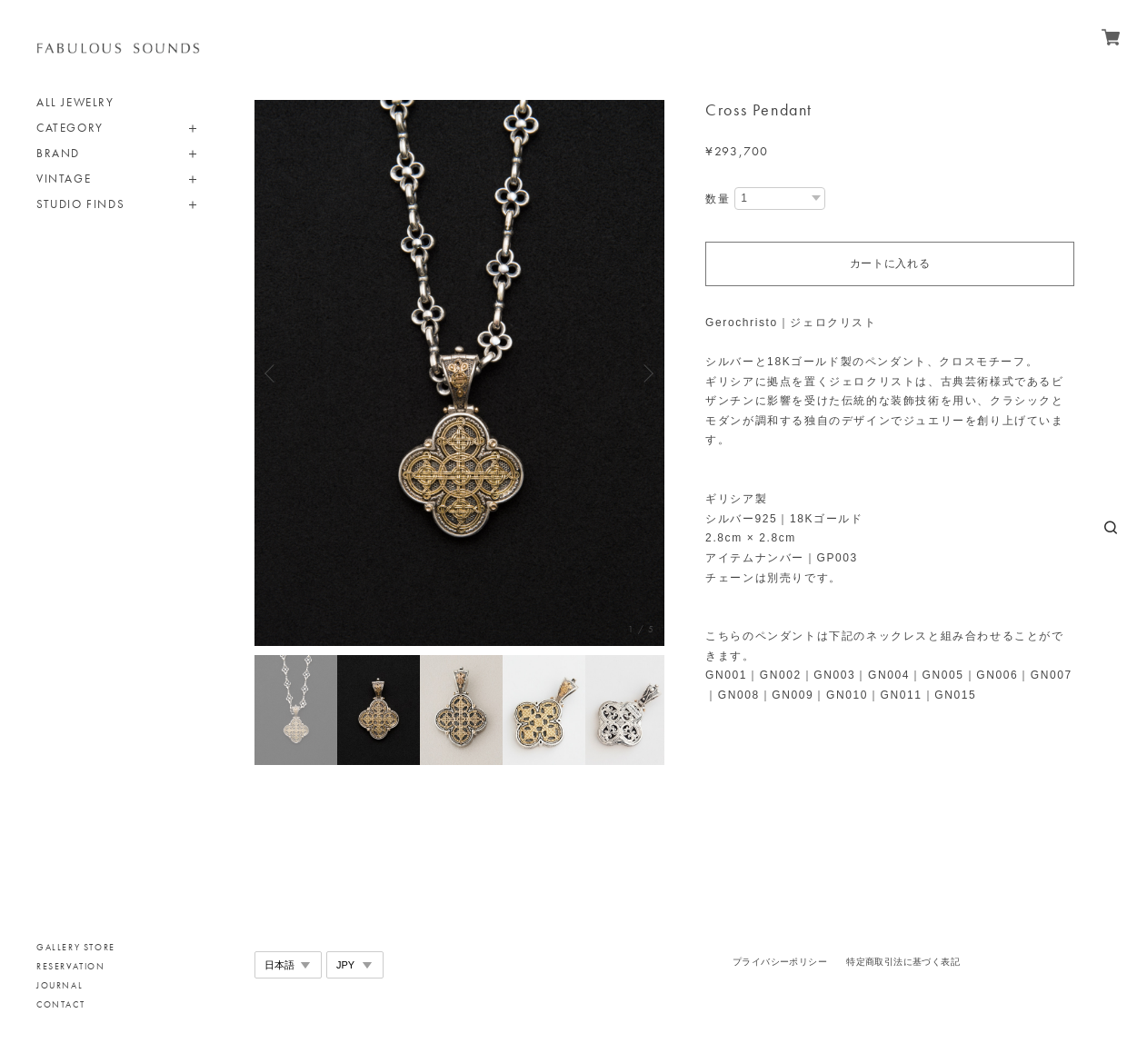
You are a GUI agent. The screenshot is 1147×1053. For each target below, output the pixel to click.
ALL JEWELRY (75, 102)
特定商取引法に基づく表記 (903, 962)
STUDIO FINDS (80, 204)
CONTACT (60, 1004)
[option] (459, 373)
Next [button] (646, 373)
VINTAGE (63, 178)
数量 (717, 199)
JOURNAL (59, 985)
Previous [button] (272, 373)
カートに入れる (890, 263)
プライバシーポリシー (780, 962)
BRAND (58, 153)
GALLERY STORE (75, 947)
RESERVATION (70, 966)
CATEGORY (70, 128)
